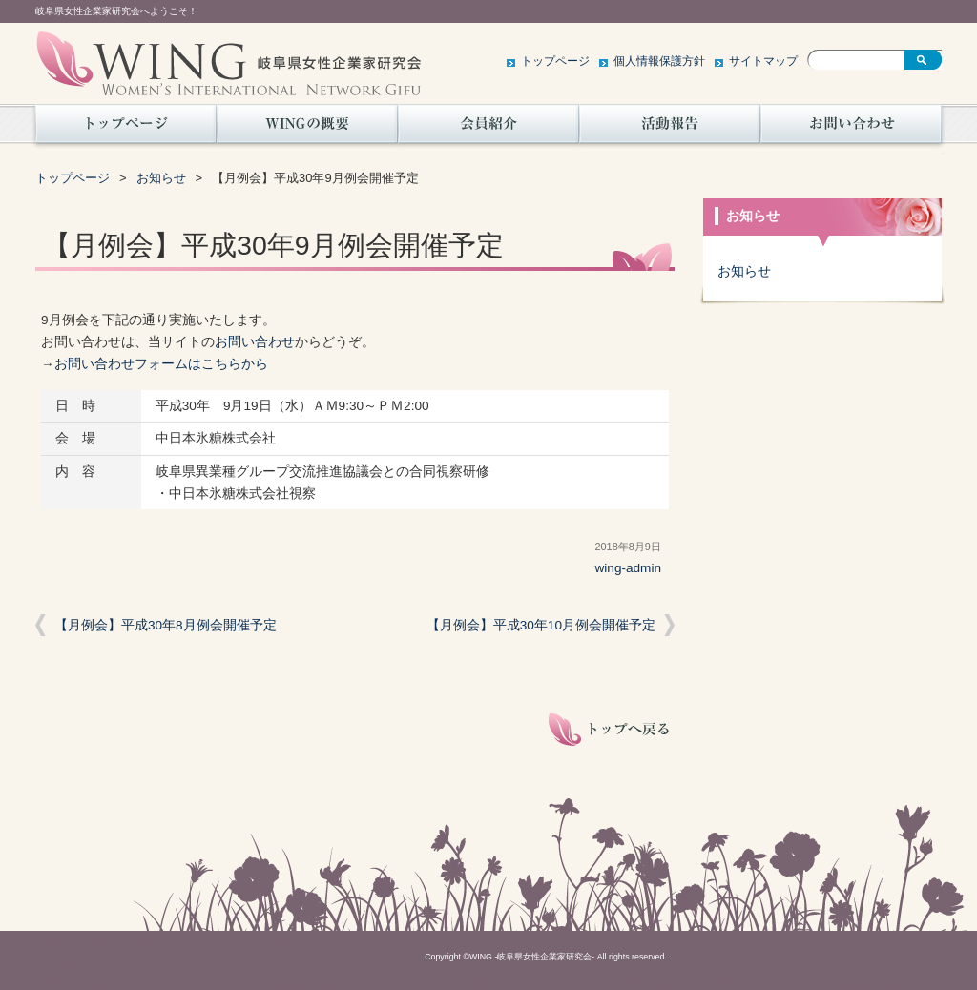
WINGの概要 (307, 129)
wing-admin (627, 568)
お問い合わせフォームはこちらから (161, 364)
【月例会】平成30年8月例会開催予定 (165, 625)
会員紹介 (488, 129)
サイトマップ (763, 61)
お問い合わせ (851, 129)
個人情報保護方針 (659, 61)
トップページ (555, 61)
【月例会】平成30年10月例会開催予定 (540, 625)
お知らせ (161, 178)
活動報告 (669, 129)
